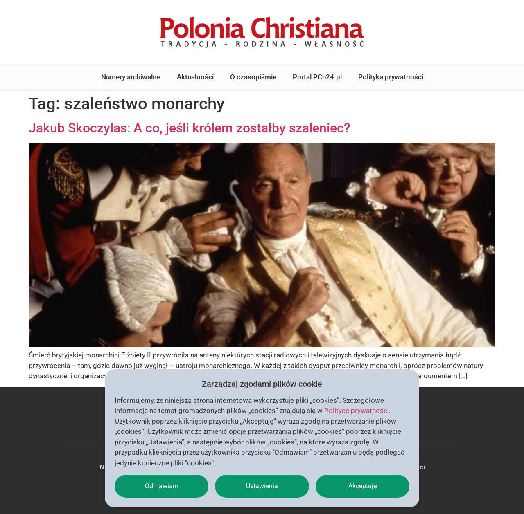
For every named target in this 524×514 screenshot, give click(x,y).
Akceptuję (362, 486)
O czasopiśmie (253, 77)
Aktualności (195, 77)
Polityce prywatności (356, 410)
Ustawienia (262, 486)
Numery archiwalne (130, 77)
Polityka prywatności (390, 77)
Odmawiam (161, 486)
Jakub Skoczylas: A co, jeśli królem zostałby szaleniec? (189, 128)
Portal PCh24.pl (317, 77)
